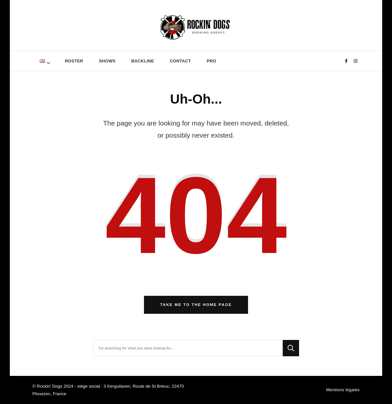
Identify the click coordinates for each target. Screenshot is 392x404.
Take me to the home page (196, 304)
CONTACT (180, 61)
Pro (211, 61)
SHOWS (107, 61)
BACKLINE (142, 61)
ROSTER (74, 61)
